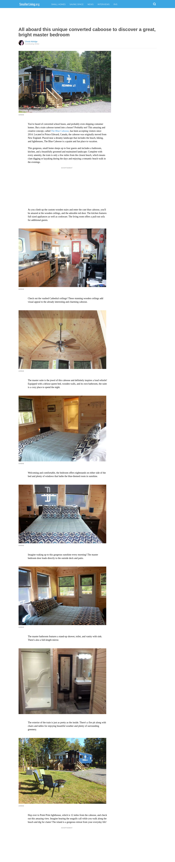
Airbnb (21, 289)
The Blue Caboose (60, 131)
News (91, 4)
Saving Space (77, 4)
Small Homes (58, 4)
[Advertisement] (87, 17)
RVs (115, 4)
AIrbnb (21, 806)
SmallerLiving (29, 4)
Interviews (104, 4)
